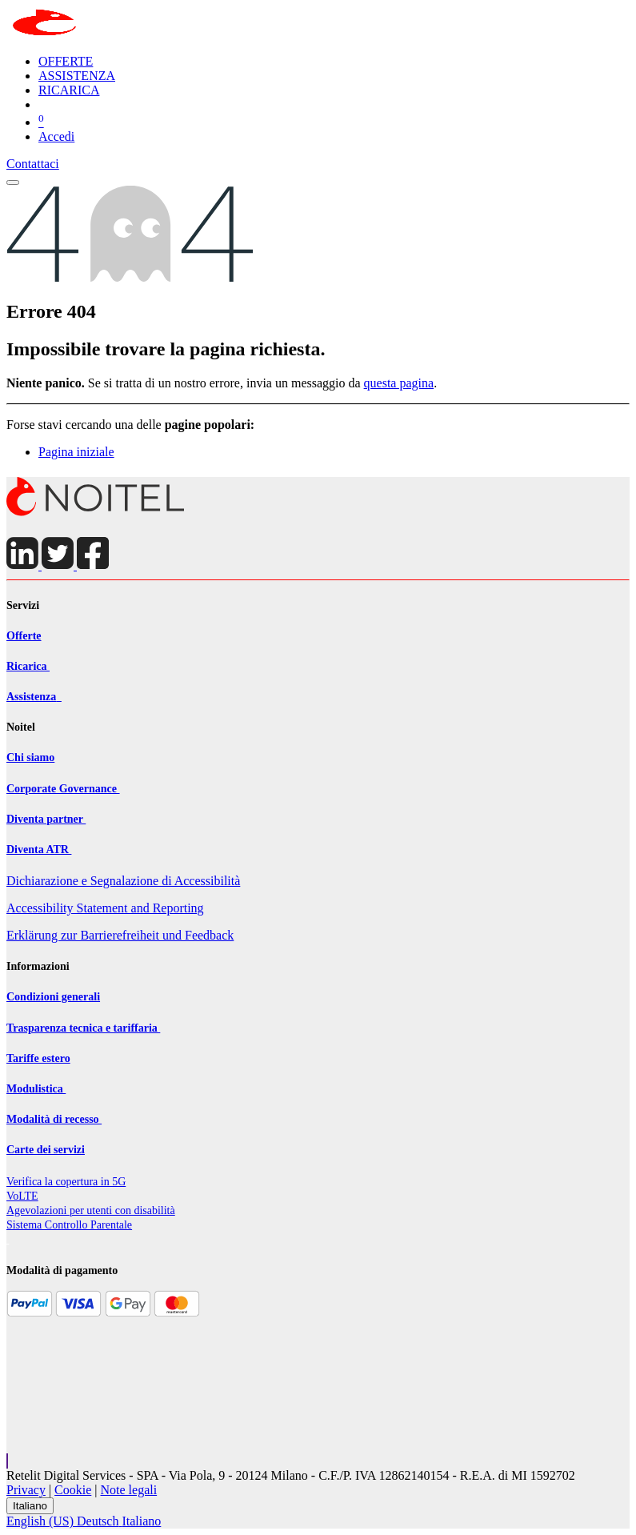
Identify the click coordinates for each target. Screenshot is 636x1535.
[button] (7, 1461)
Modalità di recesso (54, 1119)
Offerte (24, 636)
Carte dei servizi (45, 1150)
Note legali (129, 1490)
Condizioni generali (53, 997)
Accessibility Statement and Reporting (105, 908)
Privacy (26, 1490)
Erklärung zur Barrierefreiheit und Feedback (120, 935)
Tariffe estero (38, 1058)
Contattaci (32, 163)
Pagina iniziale (76, 452)
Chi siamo (30, 757)
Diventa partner (46, 819)
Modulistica (36, 1089)
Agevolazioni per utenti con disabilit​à (90, 1210)
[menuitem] (65, 61)
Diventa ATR (38, 850)
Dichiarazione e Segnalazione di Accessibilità (123, 881)
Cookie (72, 1490)
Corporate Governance (63, 789)
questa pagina (399, 383)
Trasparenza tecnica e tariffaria (83, 1028)
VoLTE (22, 1196)
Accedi (56, 136)
